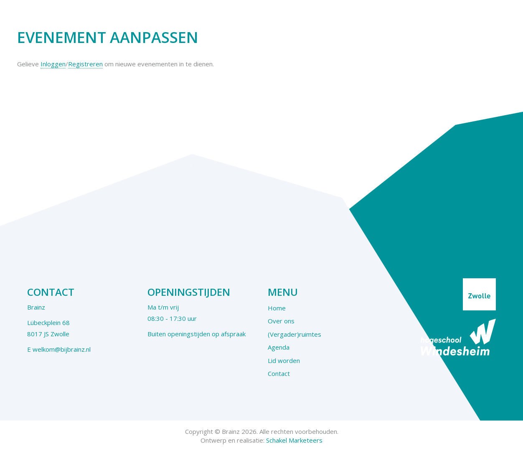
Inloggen (53, 64)
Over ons (281, 321)
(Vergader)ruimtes (294, 334)
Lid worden (284, 360)
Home (277, 308)
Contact (279, 373)
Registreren (85, 64)
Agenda (278, 347)
